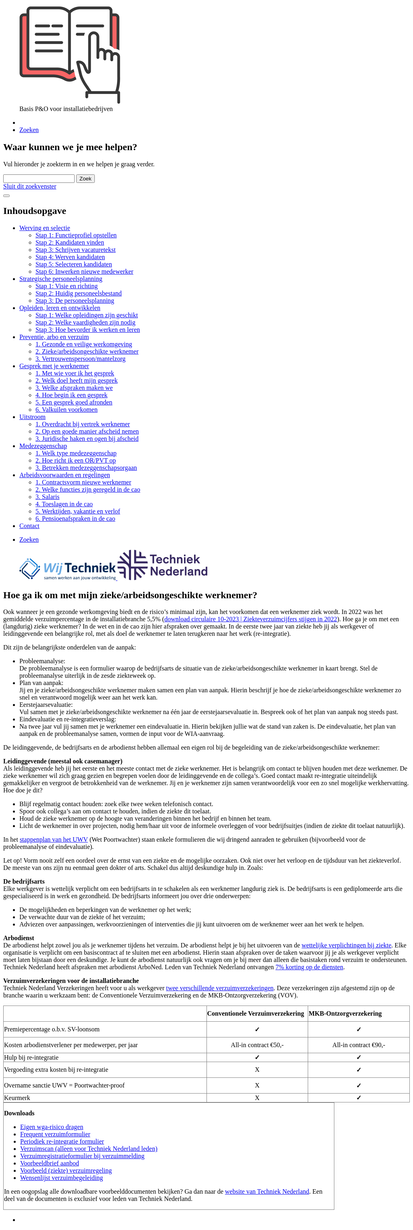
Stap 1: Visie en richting (66, 286)
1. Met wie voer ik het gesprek (74, 373)
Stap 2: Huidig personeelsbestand (78, 293)
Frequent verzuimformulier (55, 1134)
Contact (29, 525)
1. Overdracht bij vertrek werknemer (82, 424)
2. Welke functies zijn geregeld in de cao (87, 489)
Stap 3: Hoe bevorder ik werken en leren (87, 329)
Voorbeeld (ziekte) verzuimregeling (66, 1170)
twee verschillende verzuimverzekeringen (220, 988)
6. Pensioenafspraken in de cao (75, 518)
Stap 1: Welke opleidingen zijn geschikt (86, 315)
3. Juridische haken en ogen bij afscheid (86, 438)
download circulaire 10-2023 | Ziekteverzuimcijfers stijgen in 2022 (250, 619)
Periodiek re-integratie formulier (62, 1141)
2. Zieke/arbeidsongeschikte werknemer (86, 351)
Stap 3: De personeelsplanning (74, 300)
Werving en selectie (44, 227)
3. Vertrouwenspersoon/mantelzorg (80, 358)
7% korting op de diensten (309, 967)
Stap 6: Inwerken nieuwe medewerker (84, 271)
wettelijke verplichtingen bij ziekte (347, 945)
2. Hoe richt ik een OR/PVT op (75, 460)
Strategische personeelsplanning (60, 278)
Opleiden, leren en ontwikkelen (59, 307)
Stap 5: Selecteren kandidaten (73, 264)
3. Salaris (47, 496)
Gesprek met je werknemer (54, 366)
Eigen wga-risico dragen (51, 1126)
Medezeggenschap (43, 445)
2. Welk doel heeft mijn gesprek (76, 380)
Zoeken (29, 129)
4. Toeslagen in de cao (64, 504)
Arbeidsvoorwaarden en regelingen (64, 474)
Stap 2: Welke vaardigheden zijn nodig (85, 322)
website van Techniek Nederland (267, 1191)
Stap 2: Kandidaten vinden (69, 242)
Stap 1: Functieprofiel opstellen (76, 235)
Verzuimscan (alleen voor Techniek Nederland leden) (88, 1148)
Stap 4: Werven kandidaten (70, 257)
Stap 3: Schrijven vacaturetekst (75, 249)
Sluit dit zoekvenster (29, 186)
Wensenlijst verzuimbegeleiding (61, 1177)
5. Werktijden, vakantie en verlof (77, 511)
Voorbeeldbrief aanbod (49, 1163)
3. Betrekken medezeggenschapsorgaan (86, 467)
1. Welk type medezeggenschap (76, 453)
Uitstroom (32, 416)
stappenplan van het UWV (54, 839)
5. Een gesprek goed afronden (74, 402)
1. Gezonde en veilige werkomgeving (83, 344)
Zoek (85, 179)
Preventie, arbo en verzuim (54, 336)
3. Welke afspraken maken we (74, 387)
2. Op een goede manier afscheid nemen (87, 431)
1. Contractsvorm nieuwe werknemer (83, 482)
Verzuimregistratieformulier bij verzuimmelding (82, 1155)
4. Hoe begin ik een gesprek (71, 395)
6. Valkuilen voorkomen (66, 409)
